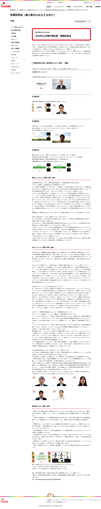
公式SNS (48, 502)
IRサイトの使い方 (17, 78)
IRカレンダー (15, 61)
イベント (41, 10)
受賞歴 (14, 64)
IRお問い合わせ (16, 71)
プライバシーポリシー (61, 500)
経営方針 (14, 34)
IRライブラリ (15, 47)
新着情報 (14, 57)
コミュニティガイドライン (94, 500)
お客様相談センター (50, 2)
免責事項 (14, 74)
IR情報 (21, 10)
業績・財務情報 (16, 44)
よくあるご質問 (16, 54)
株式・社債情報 (16, 51)
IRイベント (15, 41)
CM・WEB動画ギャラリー (60, 502)
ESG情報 (14, 37)
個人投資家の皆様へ (17, 30)
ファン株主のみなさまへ (31, 10)
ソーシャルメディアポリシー (77, 500)
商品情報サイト (61, 2)
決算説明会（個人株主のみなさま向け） (55, 10)
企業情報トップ (14, 10)
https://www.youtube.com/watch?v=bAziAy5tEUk (48, 479)
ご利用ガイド (50, 500)
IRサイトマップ (16, 68)
